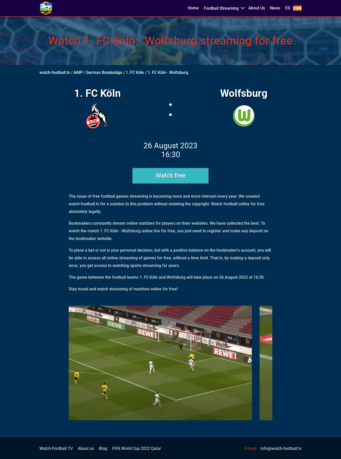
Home (193, 8)
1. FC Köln (135, 72)
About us (86, 448)
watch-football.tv (54, 72)
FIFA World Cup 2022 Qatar (136, 448)
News (275, 8)
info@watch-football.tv (281, 448)
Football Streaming (221, 8)
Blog (103, 448)
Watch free (171, 175)
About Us (256, 8)
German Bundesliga (104, 72)
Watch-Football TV (56, 448)
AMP (78, 72)
